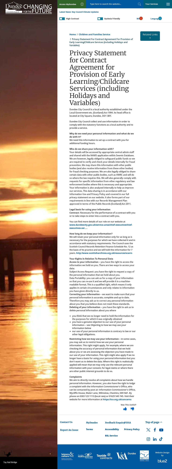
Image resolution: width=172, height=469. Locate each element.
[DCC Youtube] (161, 431)
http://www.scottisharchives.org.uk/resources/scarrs (104, 253)
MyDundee (92, 422)
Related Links (150, 35)
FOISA (127, 422)
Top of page (153, 422)
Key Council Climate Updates (85, 12)
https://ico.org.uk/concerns (117, 399)
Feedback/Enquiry (115, 422)
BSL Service (111, 435)
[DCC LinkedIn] (155, 440)
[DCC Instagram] (148, 440)
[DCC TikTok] (161, 440)
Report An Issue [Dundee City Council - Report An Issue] (69, 430)
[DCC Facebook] (155, 431)
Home (72, 34)
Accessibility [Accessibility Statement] (112, 429)
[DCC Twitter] (148, 432)
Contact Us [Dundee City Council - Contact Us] (66, 422)
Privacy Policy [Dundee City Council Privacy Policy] (132, 429)
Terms (89, 429)
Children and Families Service (94, 34)
